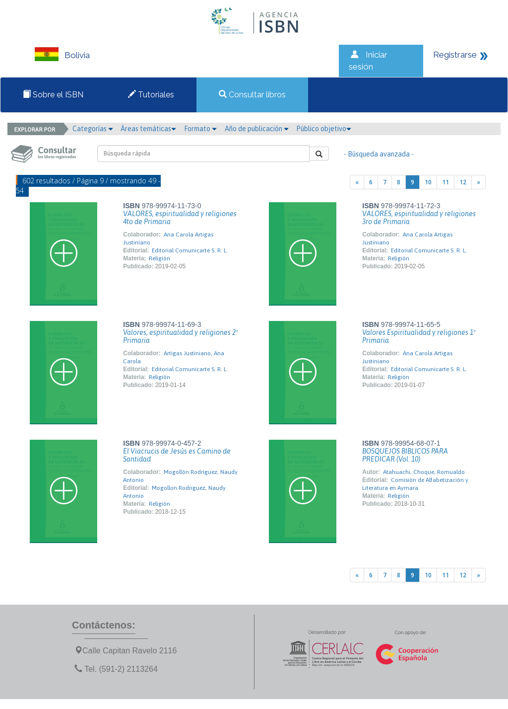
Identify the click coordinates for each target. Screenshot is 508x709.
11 (445, 182)
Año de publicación (257, 129)
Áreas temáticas (148, 129)
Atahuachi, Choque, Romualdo (424, 472)
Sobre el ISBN (53, 94)
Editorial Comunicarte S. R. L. (190, 250)
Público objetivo (323, 129)
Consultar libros (252, 94)
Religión (159, 258)
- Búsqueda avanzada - (379, 154)
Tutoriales (151, 94)
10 (428, 182)
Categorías (92, 129)
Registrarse (455, 55)
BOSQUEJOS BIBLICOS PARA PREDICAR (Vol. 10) (405, 455)
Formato (200, 129)
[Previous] (357, 182)
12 (462, 182)
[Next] (478, 182)
